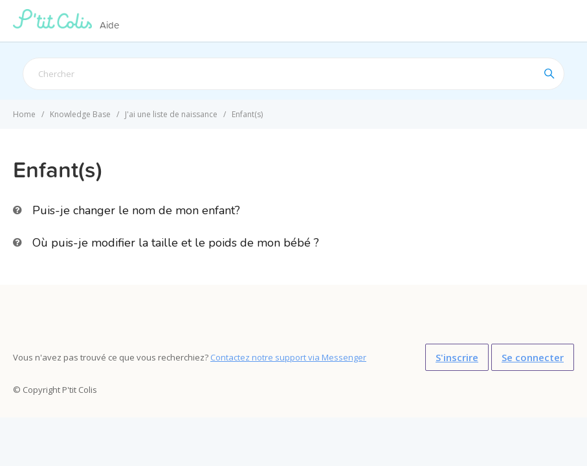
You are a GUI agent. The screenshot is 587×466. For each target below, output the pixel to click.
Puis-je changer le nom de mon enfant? (136, 210)
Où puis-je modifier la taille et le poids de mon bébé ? (175, 242)
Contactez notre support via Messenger (288, 357)
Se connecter (533, 357)
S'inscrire (457, 357)
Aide (109, 25)
